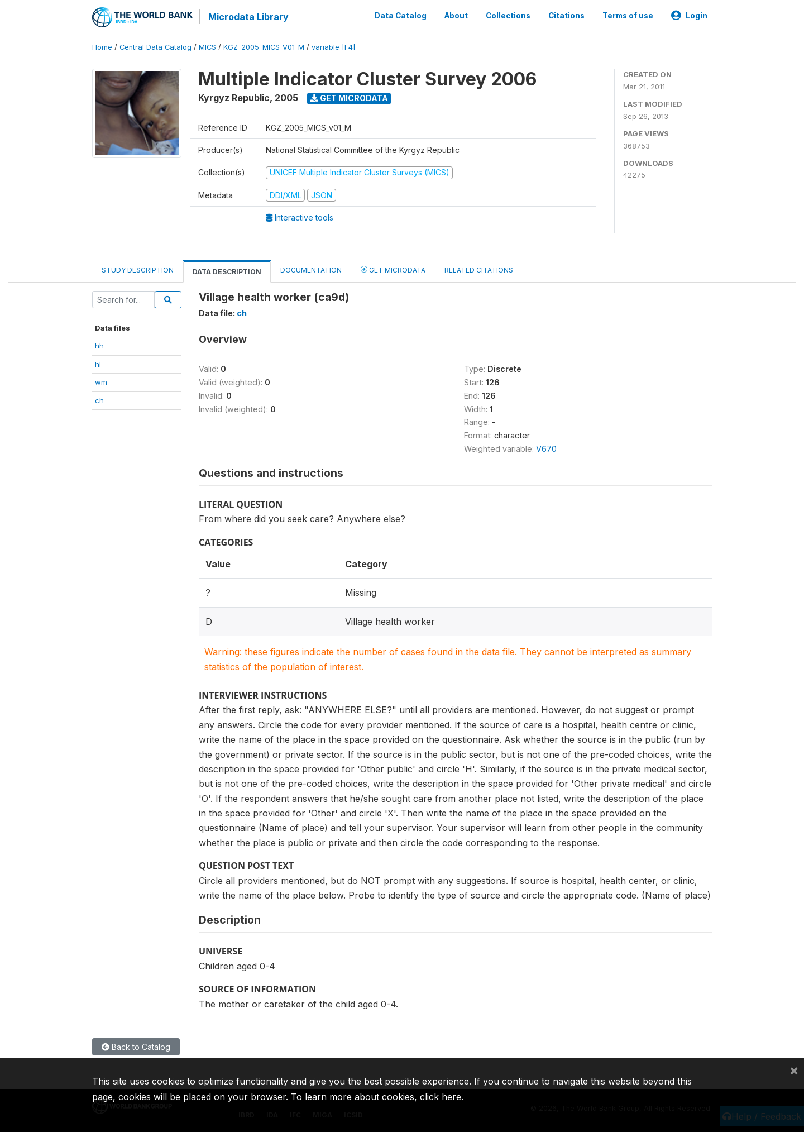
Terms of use (627, 15)
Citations (566, 15)
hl (98, 364)
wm (101, 382)
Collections (508, 15)
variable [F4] (333, 47)
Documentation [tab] (311, 270)
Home (102, 47)
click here (440, 1096)
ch (99, 400)
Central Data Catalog (155, 47)
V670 (546, 448)
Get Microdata (349, 98)
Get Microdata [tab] (393, 269)
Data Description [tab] (227, 272)
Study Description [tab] (138, 270)
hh (99, 345)
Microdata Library (248, 16)
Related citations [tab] (478, 270)
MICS (207, 47)
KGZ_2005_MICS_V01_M (263, 47)
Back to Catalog (136, 1047)
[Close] (793, 1070)
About (456, 15)
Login (689, 15)
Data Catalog (401, 15)
